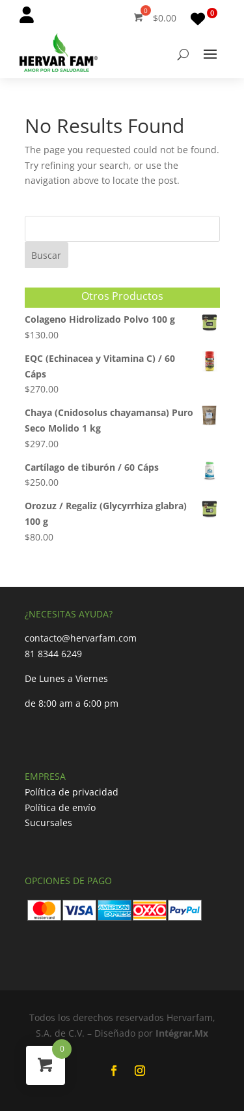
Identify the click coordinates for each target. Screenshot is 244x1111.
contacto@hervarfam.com (81, 638)
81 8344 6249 (53, 653)
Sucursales (48, 822)
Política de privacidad (71, 792)
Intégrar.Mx (182, 1033)
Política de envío (60, 807)
